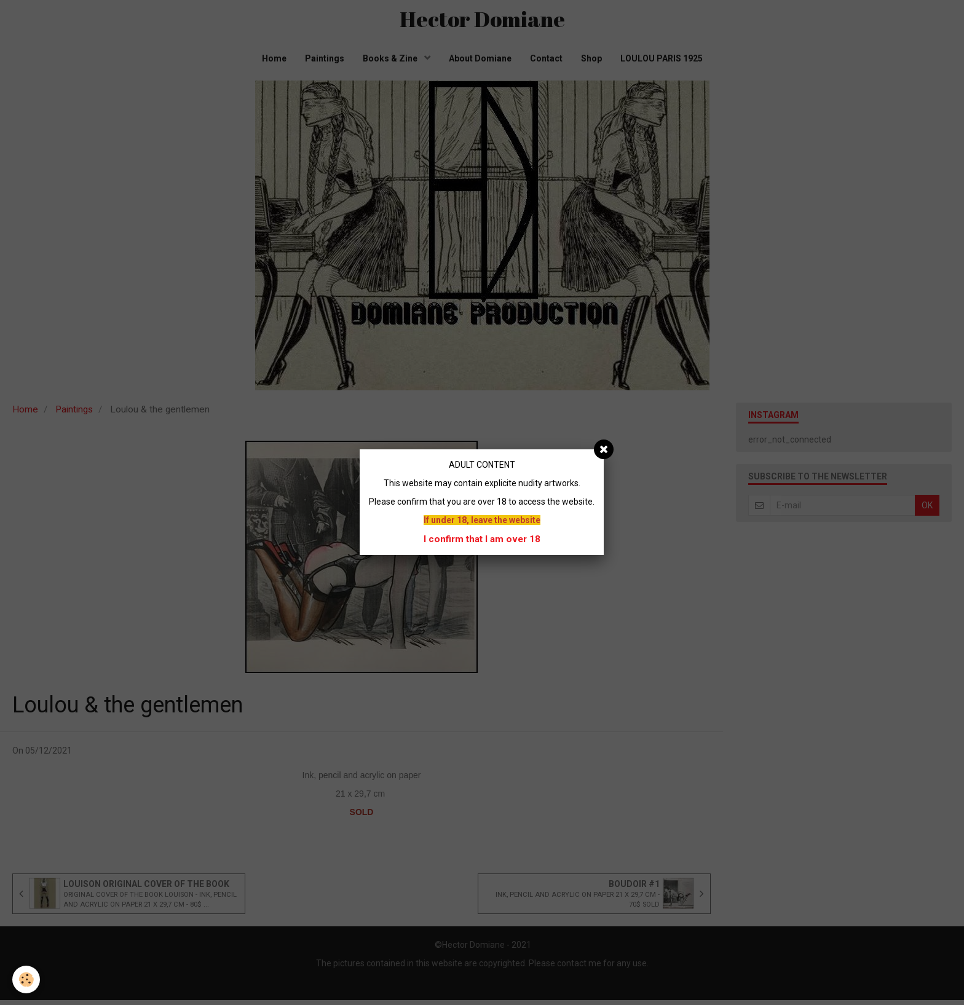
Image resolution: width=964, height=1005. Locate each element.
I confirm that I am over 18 (482, 539)
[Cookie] (26, 979)
